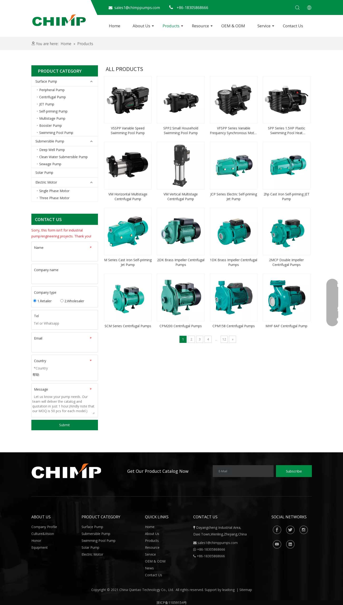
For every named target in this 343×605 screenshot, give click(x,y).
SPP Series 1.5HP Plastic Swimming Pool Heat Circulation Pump (286, 130)
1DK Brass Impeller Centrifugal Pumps (233, 262)
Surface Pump (46, 81)
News (149, 568)
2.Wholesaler (72, 301)
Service (264, 25)
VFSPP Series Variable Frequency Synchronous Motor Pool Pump (233, 130)
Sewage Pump (50, 164)
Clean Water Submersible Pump (63, 157)
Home (114, 25)
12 (224, 339)
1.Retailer (42, 301)
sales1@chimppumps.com (218, 542)
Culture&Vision (42, 533)
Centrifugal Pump (52, 97)
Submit (64, 425)
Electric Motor (46, 182)
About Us (141, 25)
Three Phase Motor (54, 198)
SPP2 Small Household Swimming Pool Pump (180, 130)
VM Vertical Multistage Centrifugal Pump (181, 196)
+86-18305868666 (211, 556)
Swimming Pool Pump (56, 132)
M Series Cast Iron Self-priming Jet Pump (128, 262)
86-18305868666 (212, 549)
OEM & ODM (233, 25)
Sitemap (245, 589)
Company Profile (44, 527)
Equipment (39, 547)
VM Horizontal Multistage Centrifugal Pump (127, 196)
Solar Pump (44, 172)
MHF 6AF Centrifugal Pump (286, 326)
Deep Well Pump (52, 149)
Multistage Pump (52, 118)
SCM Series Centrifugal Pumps (128, 326)
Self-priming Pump (53, 111)
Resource (200, 25)
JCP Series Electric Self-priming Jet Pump (233, 196)
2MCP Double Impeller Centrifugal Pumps (286, 262)
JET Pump (46, 104)
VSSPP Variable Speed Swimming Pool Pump (128, 130)
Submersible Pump (49, 141)
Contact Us (293, 25)
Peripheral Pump (52, 90)
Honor (36, 540)
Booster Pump (50, 125)
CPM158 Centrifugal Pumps (234, 326)
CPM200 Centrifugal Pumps (180, 326)
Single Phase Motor (54, 191)
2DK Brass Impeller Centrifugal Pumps (180, 262)
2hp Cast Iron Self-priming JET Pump (286, 196)
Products (171, 25)
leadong (228, 589)
